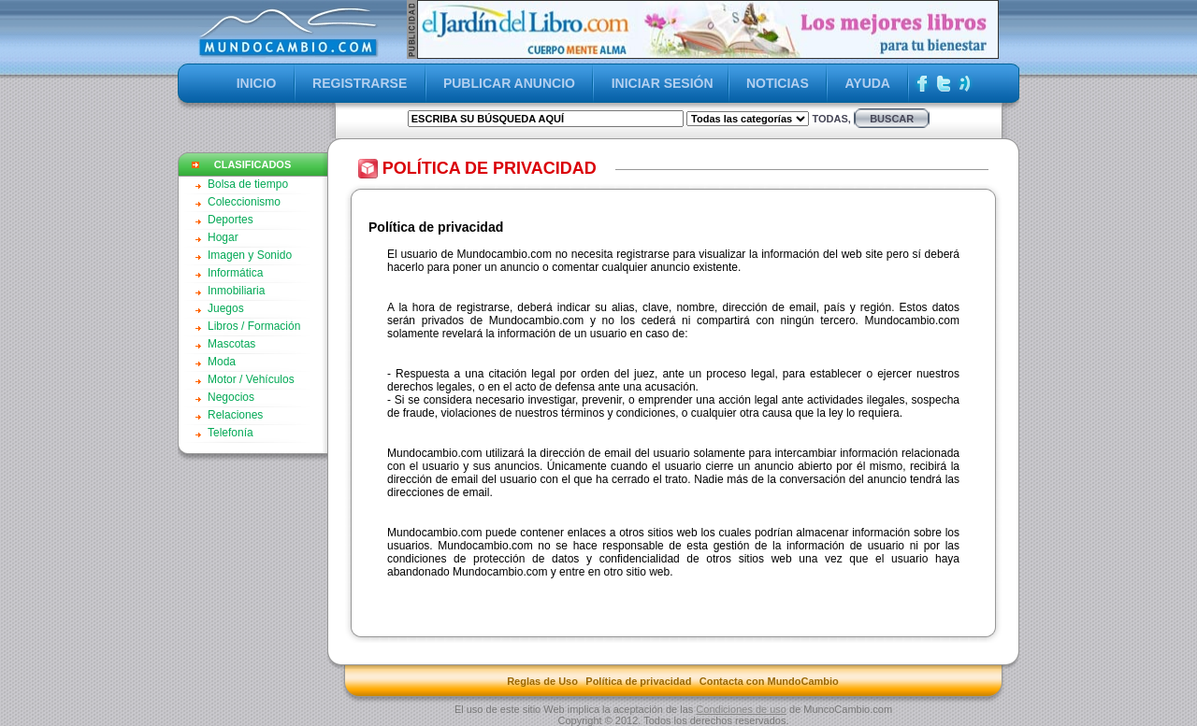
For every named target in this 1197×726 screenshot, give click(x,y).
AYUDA (867, 83)
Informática (235, 272)
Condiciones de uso (741, 709)
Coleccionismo (244, 201)
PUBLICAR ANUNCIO (509, 83)
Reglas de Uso (542, 681)
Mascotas (231, 343)
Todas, (831, 118)
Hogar (223, 237)
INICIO (257, 83)
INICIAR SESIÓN (663, 83)
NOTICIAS (777, 83)
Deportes (230, 219)
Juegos (226, 308)
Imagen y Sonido (250, 255)
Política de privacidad (638, 681)
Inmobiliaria (236, 290)
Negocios (231, 397)
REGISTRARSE (359, 83)
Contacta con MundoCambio (769, 681)
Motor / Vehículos (251, 379)
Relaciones (235, 414)
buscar (892, 118)
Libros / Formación (254, 326)
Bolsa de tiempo (248, 184)
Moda (222, 361)
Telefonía (230, 432)
